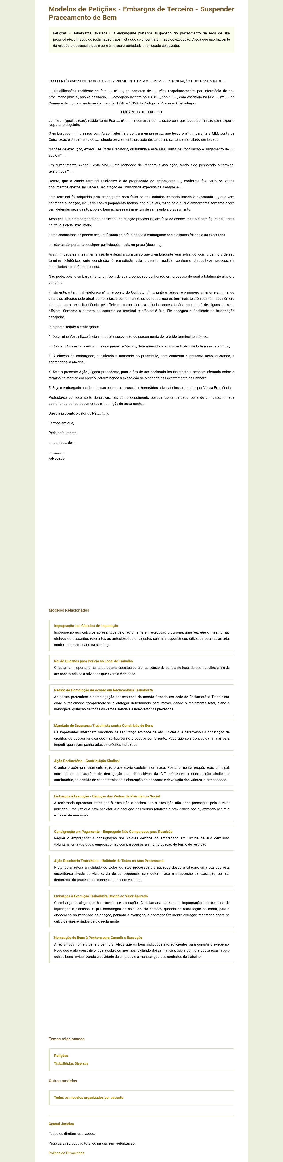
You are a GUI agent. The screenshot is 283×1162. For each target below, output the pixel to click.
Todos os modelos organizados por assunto (88, 1098)
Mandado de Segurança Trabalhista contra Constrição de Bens (103, 725)
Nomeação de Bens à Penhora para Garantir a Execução (98, 938)
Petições (61, 1056)
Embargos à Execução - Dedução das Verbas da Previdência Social (107, 796)
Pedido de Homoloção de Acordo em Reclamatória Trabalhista (103, 690)
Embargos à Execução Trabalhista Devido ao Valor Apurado (101, 896)
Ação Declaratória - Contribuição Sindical (87, 761)
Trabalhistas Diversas (71, 1063)
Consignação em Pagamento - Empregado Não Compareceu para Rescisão (113, 832)
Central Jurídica (61, 1124)
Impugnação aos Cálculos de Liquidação (86, 626)
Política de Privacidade (66, 1153)
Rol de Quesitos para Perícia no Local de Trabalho (93, 661)
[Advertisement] (141, 62)
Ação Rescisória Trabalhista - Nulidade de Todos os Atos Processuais (109, 861)
